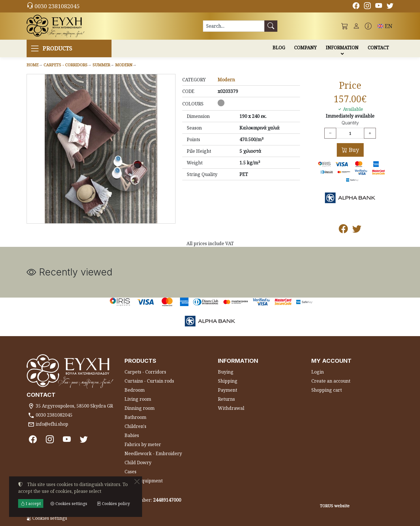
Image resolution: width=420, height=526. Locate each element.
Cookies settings (47, 518)
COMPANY (305, 47)
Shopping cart (326, 390)
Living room (138, 399)
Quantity (350, 123)
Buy (353, 150)
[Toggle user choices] (356, 26)
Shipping (227, 381)
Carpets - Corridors (65, 64)
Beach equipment (144, 481)
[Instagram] (367, 6)
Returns (226, 399)
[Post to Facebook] (343, 230)
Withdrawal (231, 408)
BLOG (279, 47)
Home (32, 64)
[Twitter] (390, 6)
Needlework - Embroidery (153, 453)
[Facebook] (356, 6)
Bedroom (135, 390)
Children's (135, 426)
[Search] (233, 26)
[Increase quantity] (370, 133)
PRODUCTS (57, 48)
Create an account (330, 381)
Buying (225, 372)
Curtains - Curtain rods (149, 381)
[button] (344, 26)
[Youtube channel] (378, 6)
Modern (123, 64)
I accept (31, 503)
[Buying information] (368, 26)
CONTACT (378, 47)
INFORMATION (342, 47)
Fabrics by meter (143, 444)
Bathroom (135, 417)
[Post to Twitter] (356, 230)
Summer (101, 64)
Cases (130, 471)
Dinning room (140, 408)
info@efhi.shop (52, 424)
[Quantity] (350, 133)
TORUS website (335, 505)
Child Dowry (138, 462)
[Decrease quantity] (330, 133)
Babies (132, 435)
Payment (227, 390)
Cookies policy (113, 503)
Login (317, 372)
